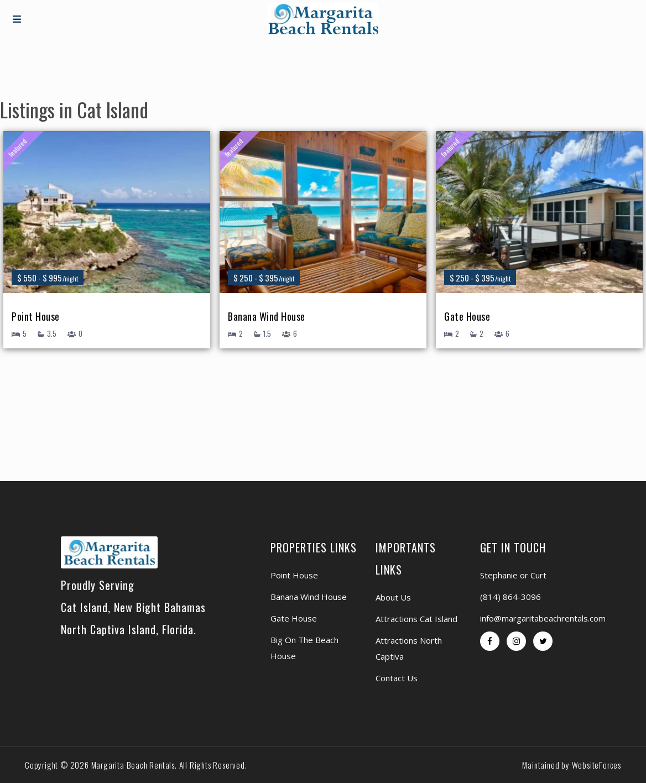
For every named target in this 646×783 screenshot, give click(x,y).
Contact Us (397, 677)
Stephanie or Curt (513, 575)
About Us (393, 597)
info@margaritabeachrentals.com (543, 618)
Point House (36, 317)
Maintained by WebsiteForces (571, 765)
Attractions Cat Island (416, 618)
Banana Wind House (266, 317)
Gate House (467, 317)
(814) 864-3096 (510, 596)
